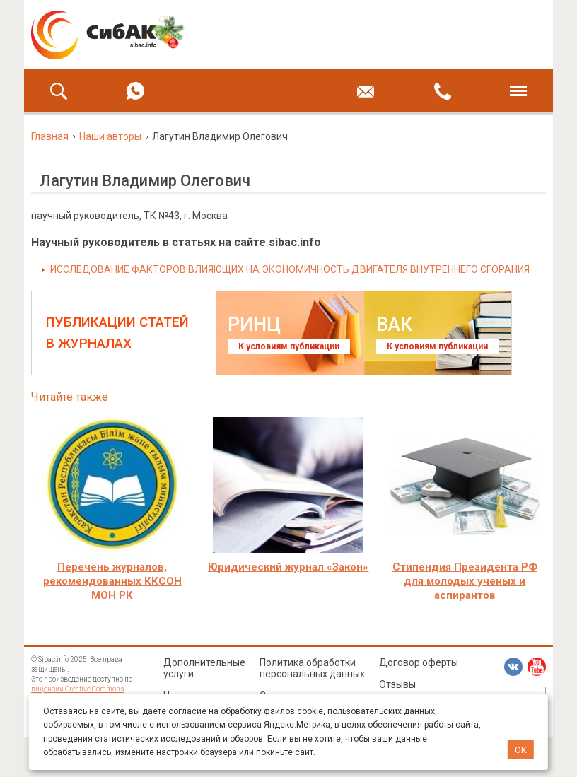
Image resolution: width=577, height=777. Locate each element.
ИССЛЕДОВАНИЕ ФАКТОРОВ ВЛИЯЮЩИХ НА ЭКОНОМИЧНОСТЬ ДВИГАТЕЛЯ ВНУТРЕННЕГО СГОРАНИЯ (290, 269)
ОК (521, 749)
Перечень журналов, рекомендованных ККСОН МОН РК (112, 581)
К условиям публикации (288, 346)
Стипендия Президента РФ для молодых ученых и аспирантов (464, 581)
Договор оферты (418, 662)
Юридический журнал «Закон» (288, 567)
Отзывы (397, 684)
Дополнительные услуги (204, 668)
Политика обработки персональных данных (312, 668)
